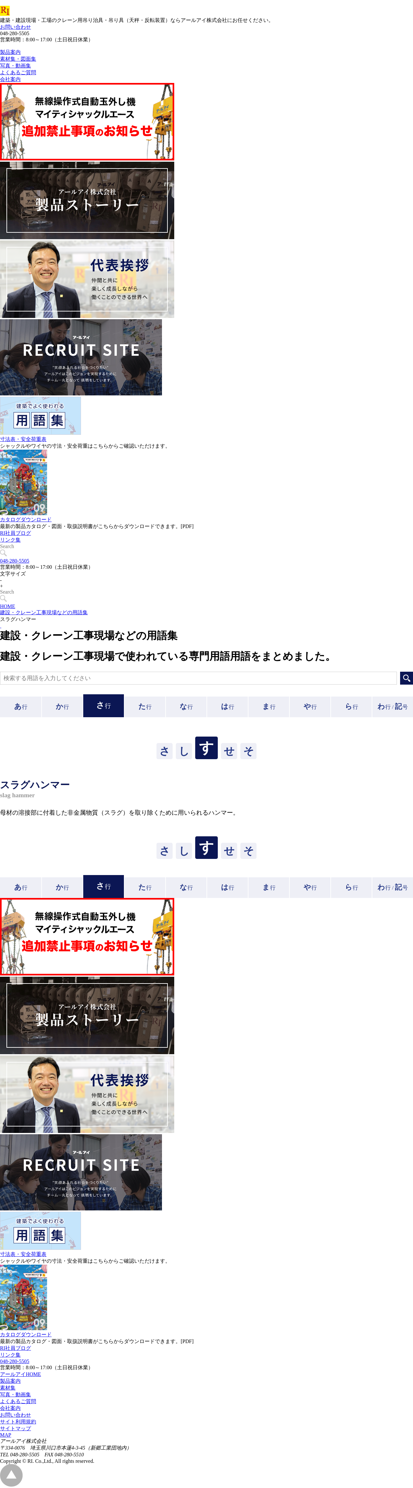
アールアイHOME (20, 1374)
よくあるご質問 (18, 1401)
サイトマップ (15, 1428)
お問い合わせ (15, 27)
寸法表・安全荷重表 (23, 453)
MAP (5, 1435)
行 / (393, 706)
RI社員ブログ (15, 547)
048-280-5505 (14, 561)
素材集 (7, 1388)
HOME (7, 606)
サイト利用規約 (18, 1421)
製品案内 (10, 1381)
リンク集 (10, 554)
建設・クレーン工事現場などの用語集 (44, 612)
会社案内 (10, 1408)
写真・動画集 (15, 1394)
